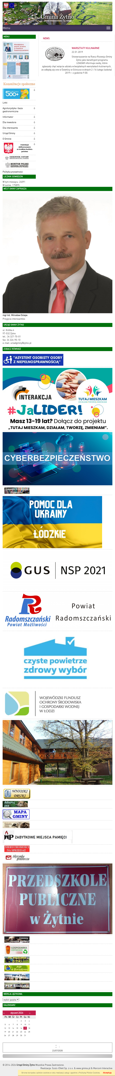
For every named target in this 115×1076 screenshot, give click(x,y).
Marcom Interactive (102, 1068)
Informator (8, 117)
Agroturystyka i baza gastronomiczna (13, 110)
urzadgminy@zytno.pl (20, 343)
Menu (6, 28)
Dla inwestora (9, 122)
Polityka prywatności (13, 172)
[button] (34, 90)
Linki (5, 102)
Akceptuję (107, 1073)
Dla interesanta (10, 128)
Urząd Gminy (9, 133)
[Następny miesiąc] (29, 1013)
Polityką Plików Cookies (89, 1073)
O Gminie (7, 139)
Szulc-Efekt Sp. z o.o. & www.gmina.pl (71, 1068)
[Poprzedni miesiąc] (4, 1013)
